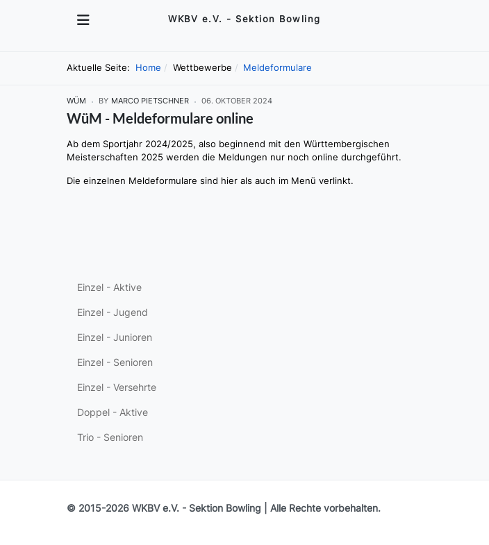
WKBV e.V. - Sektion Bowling (196, 508)
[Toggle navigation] (83, 20)
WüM (76, 101)
